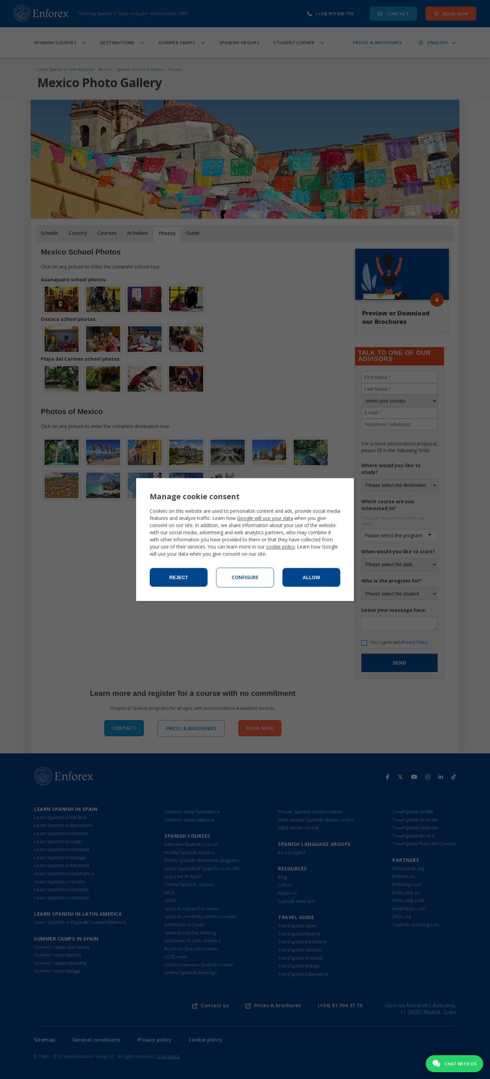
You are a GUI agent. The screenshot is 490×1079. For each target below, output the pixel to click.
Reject (178, 577)
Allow (311, 577)
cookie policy (280, 546)
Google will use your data (265, 518)
